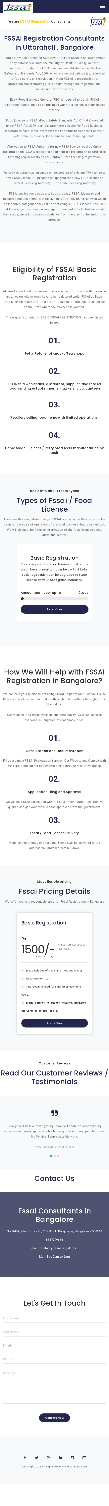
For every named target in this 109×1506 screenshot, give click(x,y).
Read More (54, 609)
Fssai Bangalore (77, 1466)
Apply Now (54, 1023)
